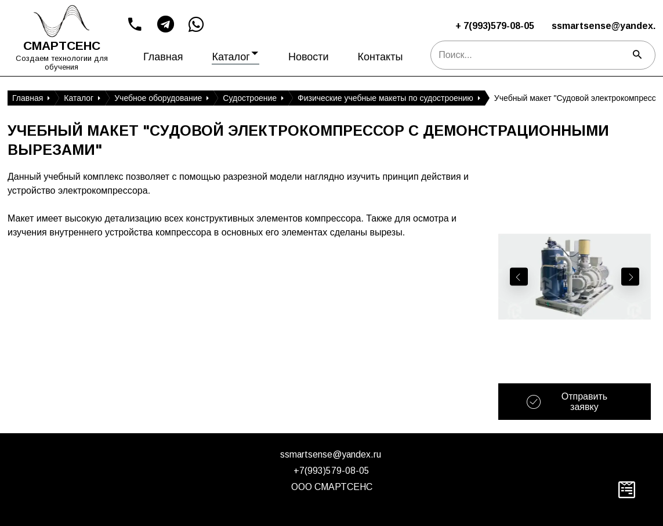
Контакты (380, 57)
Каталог (235, 54)
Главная (163, 57)
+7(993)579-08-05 (331, 471)
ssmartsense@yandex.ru (330, 454)
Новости (308, 57)
